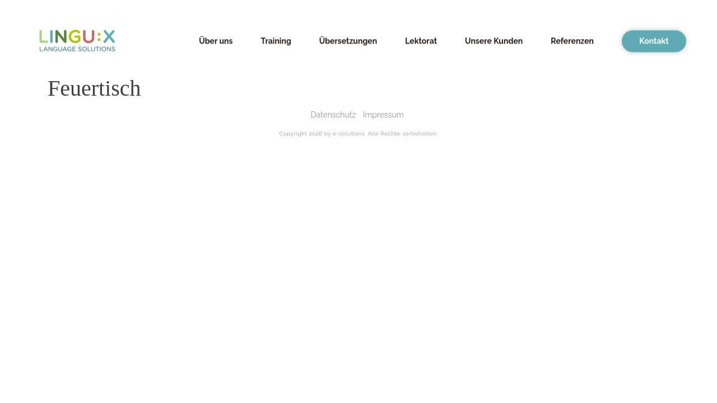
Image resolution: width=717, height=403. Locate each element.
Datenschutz (333, 114)
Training (275, 39)
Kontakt (653, 39)
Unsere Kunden (494, 39)
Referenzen (572, 39)
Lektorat (421, 39)
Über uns (215, 39)
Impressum (383, 114)
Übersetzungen (348, 39)
